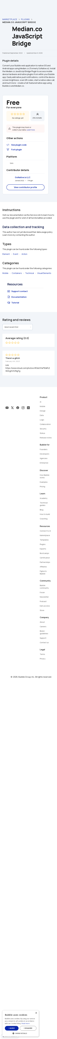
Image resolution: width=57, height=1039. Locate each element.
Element (6, 254)
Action (24, 254)
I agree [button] (16, 1028)
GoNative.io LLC (22, 177)
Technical (29, 273)
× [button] (52, 1015)
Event (15, 254)
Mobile (5, 273)
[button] (28, 1033)
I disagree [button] (40, 1028)
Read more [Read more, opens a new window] (42, 1023)
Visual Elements (44, 273)
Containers (17, 273)
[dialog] (28, 1025)
